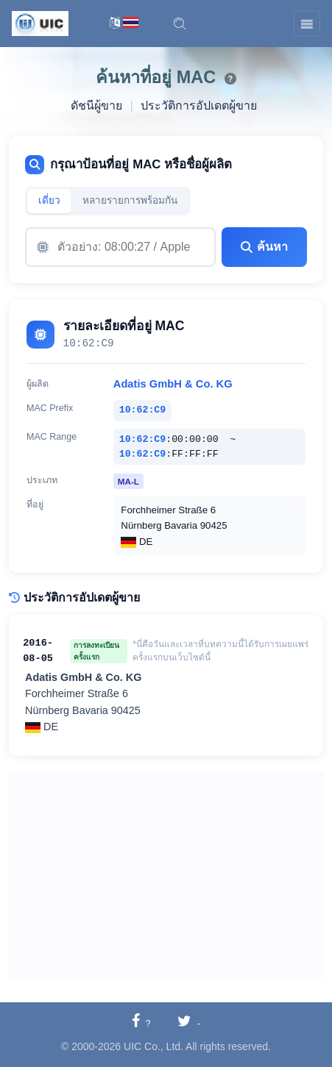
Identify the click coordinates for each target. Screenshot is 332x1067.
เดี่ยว (49, 200)
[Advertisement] (166, 876)
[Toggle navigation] (307, 23)
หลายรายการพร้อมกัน (129, 200)
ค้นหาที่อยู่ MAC (156, 77)
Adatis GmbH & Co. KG (173, 384)
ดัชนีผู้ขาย (96, 105)
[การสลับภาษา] (124, 24)
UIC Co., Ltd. (153, 1046)
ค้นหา (264, 246)
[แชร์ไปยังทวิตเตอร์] (188, 1022)
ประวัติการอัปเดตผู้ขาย (199, 105)
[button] (179, 23)
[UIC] (40, 22)
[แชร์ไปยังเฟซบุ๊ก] (141, 1022)
